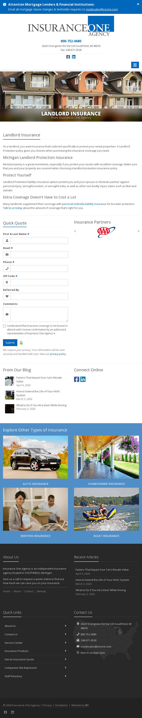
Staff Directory (35, 676)
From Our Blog (17, 370)
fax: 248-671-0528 (71, 45)
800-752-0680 (88, 634)
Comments (10, 304)
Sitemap (41, 591)
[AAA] (106, 232)
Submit (10, 342)
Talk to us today (12, 208)
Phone (8, 262)
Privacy (47, 705)
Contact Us (35, 634)
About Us (35, 626)
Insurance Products (35, 651)
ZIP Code (10, 276)
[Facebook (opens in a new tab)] (68, 56)
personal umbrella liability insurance (84, 204)
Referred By (11, 290)
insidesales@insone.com (102, 9)
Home (6, 591)
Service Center (35, 642)
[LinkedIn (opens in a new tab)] (74, 56)
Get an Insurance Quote (35, 659)
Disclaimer (61, 705)
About (17, 591)
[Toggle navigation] (135, 65)
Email (8, 248)
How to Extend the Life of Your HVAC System (36, 395)
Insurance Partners (92, 222)
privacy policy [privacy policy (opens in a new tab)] (58, 354)
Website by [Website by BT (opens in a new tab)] (80, 705)
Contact (28, 591)
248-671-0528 (88, 640)
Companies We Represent (35, 668)
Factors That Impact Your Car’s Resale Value (36, 381)
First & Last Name (16, 234)
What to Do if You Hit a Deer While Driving (36, 408)
